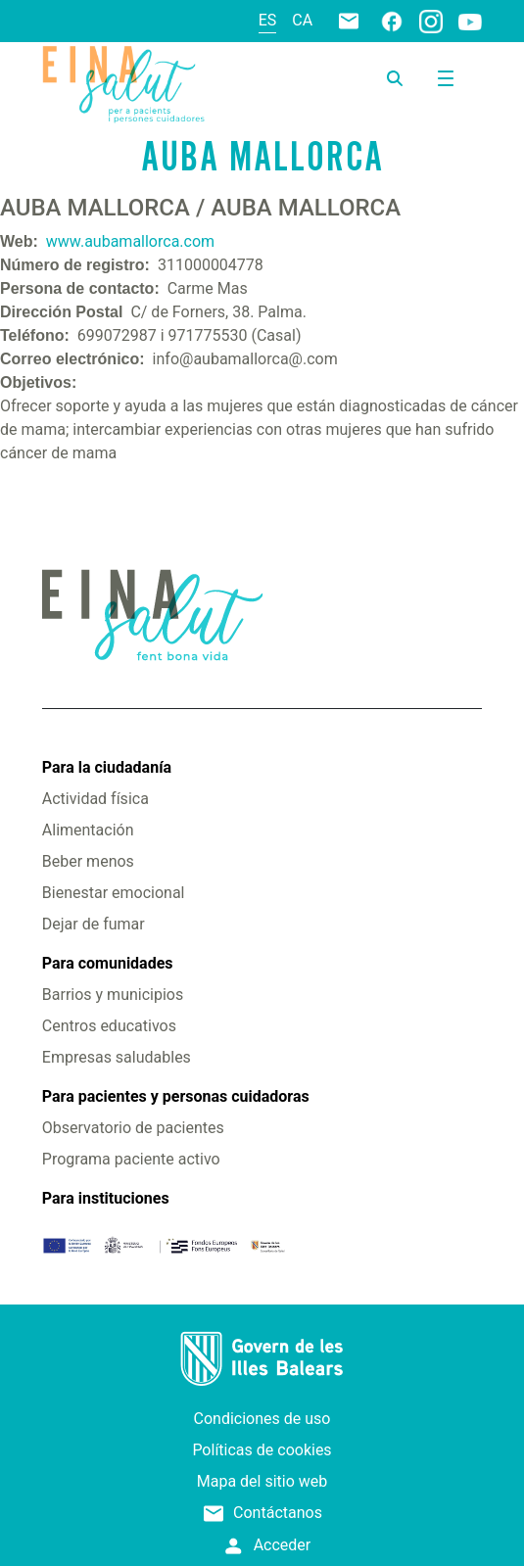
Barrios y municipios (112, 994)
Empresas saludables (116, 1057)
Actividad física (95, 798)
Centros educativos (109, 1026)
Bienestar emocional (113, 892)
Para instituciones (105, 1198)
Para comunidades (107, 963)
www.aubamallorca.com (130, 241)
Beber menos (88, 861)
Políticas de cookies (261, 1450)
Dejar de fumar (93, 924)
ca (302, 20)
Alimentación (88, 830)
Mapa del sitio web (262, 1481)
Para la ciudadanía (106, 767)
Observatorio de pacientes (133, 1127)
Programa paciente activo (131, 1159)
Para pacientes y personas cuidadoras (176, 1096)
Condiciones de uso (262, 1418)
